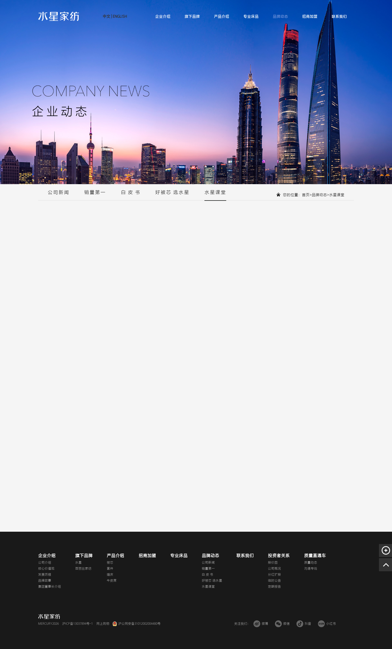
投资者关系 (279, 556)
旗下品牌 (192, 16)
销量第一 (95, 195)
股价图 (273, 562)
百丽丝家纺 (83, 568)
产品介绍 (221, 16)
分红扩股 (274, 574)
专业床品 (251, 16)
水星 (78, 562)
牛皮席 (112, 580)
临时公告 (274, 580)
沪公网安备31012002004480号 (139, 624)
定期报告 (274, 586)
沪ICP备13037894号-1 (77, 624)
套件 (110, 568)
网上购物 (102, 624)
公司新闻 (58, 195)
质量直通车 (315, 556)
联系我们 (339, 16)
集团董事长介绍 (49, 586)
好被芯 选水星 (172, 195)
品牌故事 (44, 580)
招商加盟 (309, 16)
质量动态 (310, 562)
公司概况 (274, 568)
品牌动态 (280, 16)
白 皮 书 (130, 195)
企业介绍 (162, 16)
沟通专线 (310, 568)
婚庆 (110, 574)
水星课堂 (215, 195)
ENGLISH (119, 16)
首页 (306, 195)
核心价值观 (46, 568)
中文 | (107, 16)
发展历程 (44, 574)
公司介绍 (44, 562)
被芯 (110, 562)
